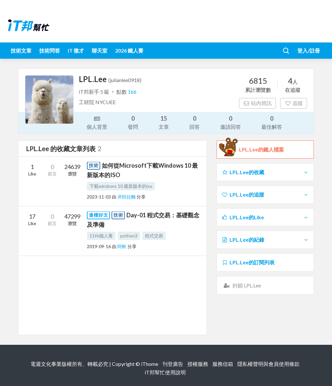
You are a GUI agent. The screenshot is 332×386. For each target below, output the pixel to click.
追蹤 (293, 103)
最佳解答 (271, 122)
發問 (133, 122)
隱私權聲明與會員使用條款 (268, 364)
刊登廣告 (172, 364)
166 (132, 92)
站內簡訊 (257, 103)
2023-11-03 (99, 196)
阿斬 (122, 246)
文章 (164, 122)
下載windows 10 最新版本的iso (120, 186)
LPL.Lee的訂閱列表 (248, 262)
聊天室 (99, 50)
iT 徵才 (76, 50)
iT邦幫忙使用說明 (165, 372)
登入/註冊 (308, 50)
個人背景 (97, 122)
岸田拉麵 (126, 196)
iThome (149, 364)
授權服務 (197, 364)
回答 (194, 122)
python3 (128, 235)
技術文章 (21, 50)
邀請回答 (230, 122)
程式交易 (154, 235)
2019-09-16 (99, 246)
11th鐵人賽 (101, 235)
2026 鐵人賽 (129, 50)
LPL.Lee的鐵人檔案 (261, 149)
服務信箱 (222, 364)
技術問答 (49, 50)
